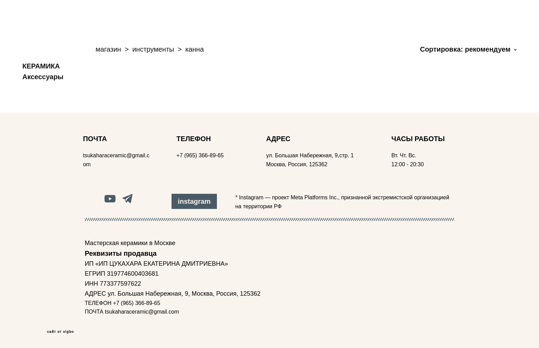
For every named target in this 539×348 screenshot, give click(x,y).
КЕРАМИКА (41, 66)
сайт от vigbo (60, 332)
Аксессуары (43, 77)
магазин (108, 49)
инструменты (153, 49)
